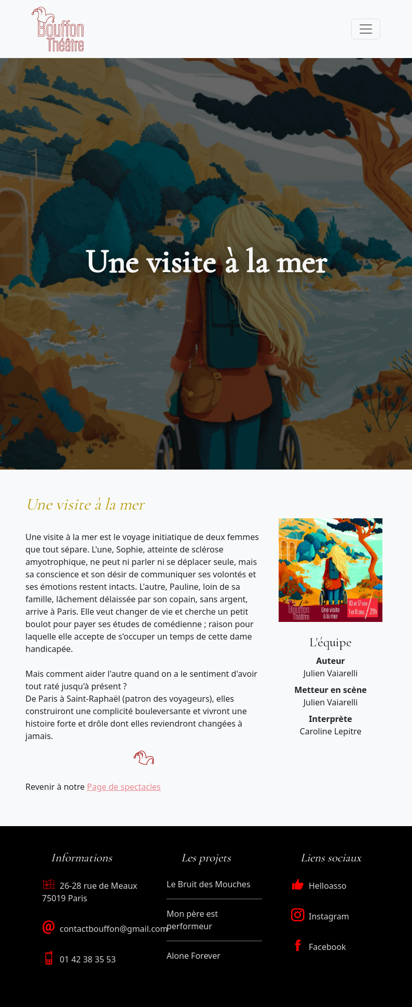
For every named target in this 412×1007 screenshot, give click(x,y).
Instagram (320, 916)
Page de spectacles (124, 786)
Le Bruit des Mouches (209, 884)
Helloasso (319, 885)
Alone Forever (194, 955)
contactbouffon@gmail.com (114, 928)
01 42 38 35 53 (88, 959)
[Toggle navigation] (365, 29)
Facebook (318, 947)
